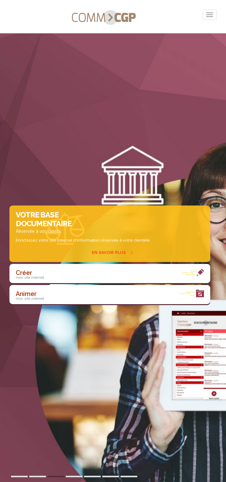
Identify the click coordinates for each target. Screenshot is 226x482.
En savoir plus (109, 252)
